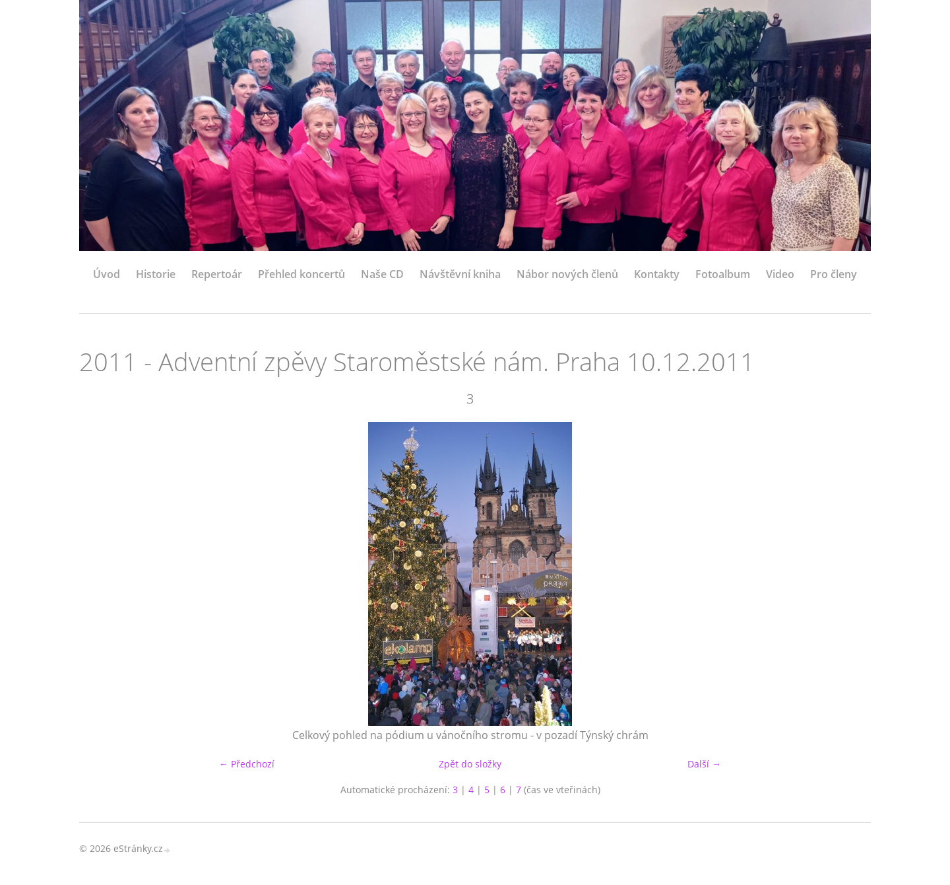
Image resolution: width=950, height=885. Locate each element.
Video (780, 274)
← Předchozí (246, 764)
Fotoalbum (722, 274)
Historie (155, 274)
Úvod (106, 274)
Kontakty (657, 274)
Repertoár (216, 274)
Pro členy (833, 274)
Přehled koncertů (301, 274)
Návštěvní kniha (460, 274)
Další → (704, 764)
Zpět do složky (470, 764)
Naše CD (382, 274)
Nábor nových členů (567, 274)
